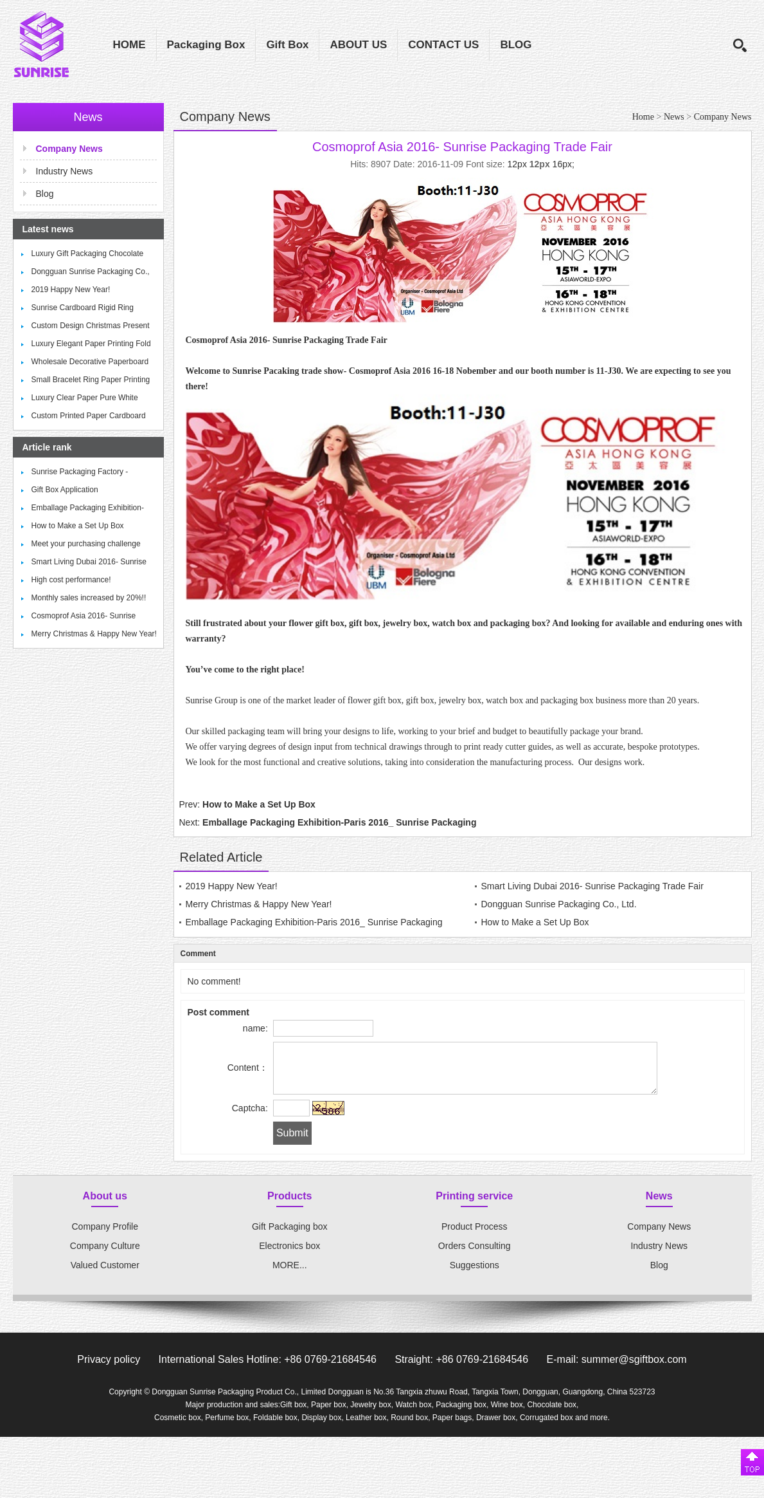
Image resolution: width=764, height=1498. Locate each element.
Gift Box (287, 45)
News (674, 117)
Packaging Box (206, 45)
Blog (45, 194)
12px (517, 164)
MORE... (289, 1275)
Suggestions (474, 1275)
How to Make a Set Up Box (77, 525)
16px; (563, 164)
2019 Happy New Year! (71, 289)
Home (643, 117)
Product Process (474, 1236)
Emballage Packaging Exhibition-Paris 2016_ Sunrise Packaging (339, 822)
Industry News (64, 171)
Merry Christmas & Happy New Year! (94, 633)
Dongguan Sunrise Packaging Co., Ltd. (559, 904)
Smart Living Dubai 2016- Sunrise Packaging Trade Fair (592, 886)
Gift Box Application (64, 489)
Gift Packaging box (290, 1236)
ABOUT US (358, 45)
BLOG (515, 45)
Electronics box (289, 1255)
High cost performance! (71, 579)
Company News (723, 117)
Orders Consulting (474, 1255)
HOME (129, 45)
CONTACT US (443, 45)
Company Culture (105, 1255)
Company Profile (105, 1236)
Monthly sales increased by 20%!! (89, 597)
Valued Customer (105, 1275)
